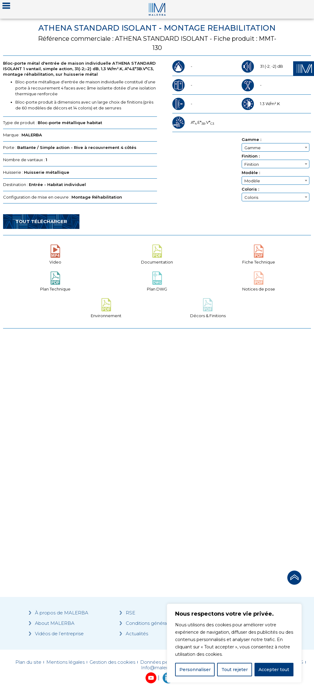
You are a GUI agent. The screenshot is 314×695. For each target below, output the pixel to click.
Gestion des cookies (112, 662)
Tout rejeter (234, 669)
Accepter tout (273, 669)
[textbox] (275, 147)
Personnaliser (195, 669)
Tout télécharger (41, 221)
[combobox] (275, 147)
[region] (234, 643)
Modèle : (251, 173)
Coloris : (250, 189)
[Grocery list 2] (235, 448)
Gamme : (251, 140)
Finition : (251, 156)
